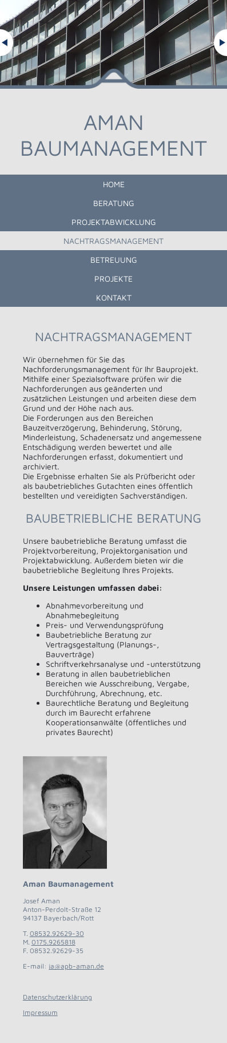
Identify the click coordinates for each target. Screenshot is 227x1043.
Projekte (113, 278)
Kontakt (114, 297)
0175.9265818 (53, 942)
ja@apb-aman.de (76, 966)
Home (114, 184)
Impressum (40, 1012)
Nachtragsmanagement (113, 241)
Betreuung (113, 259)
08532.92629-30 (57, 933)
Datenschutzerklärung (57, 997)
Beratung (113, 203)
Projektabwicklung (113, 222)
